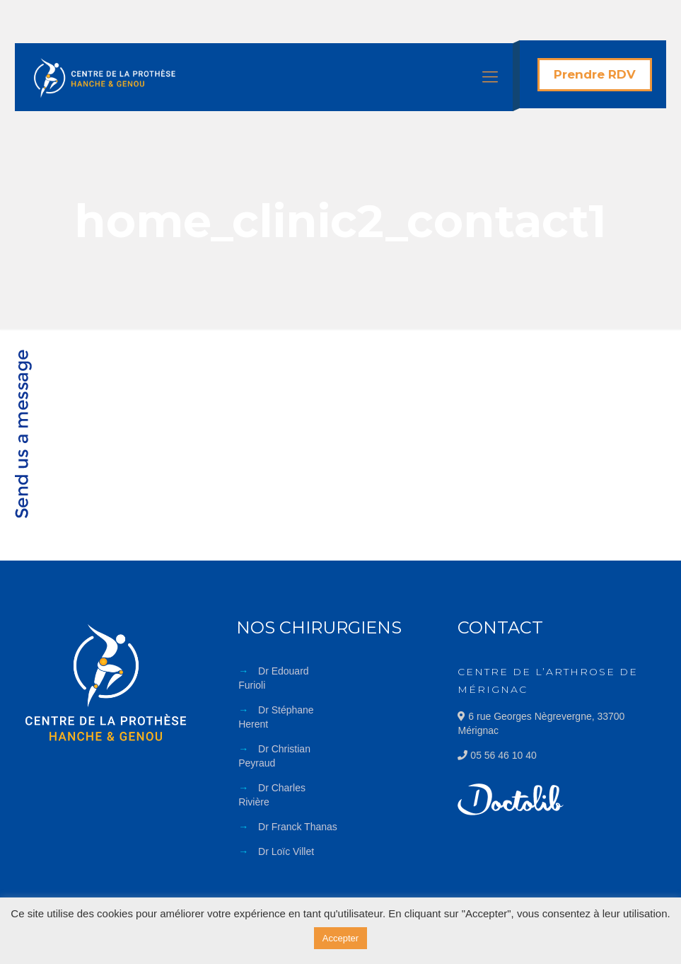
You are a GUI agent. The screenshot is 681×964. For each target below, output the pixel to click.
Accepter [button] (340, 938)
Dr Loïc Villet (286, 851)
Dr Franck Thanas (297, 826)
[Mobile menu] (490, 77)
